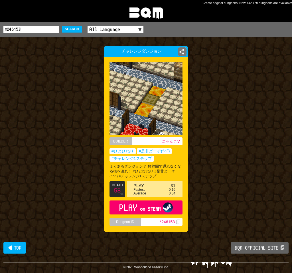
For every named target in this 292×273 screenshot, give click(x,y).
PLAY (146, 207)
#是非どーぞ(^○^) (154, 151)
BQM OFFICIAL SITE (259, 248)
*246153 (170, 222)
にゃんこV (170, 141)
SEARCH (72, 29)
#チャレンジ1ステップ (131, 158)
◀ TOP (15, 248)
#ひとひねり (122, 151)
